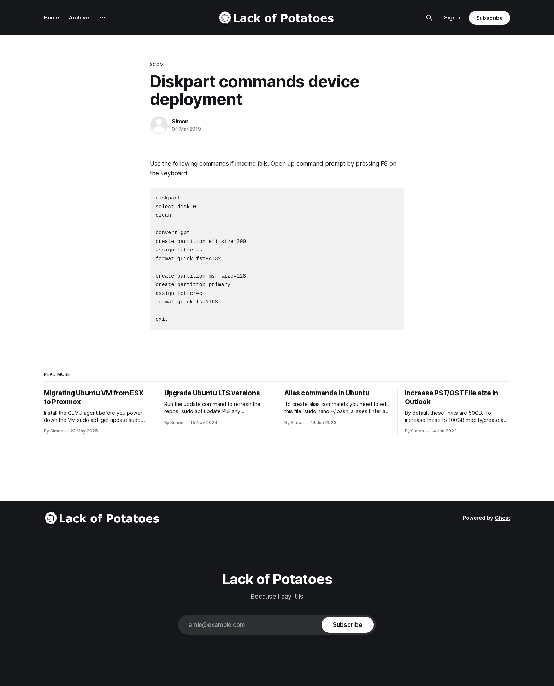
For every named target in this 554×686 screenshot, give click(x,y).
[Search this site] (429, 17)
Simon (180, 121)
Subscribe (489, 17)
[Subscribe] (348, 619)
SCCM (157, 64)
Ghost (502, 512)
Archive (79, 17)
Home (51, 17)
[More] (102, 17)
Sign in (453, 17)
